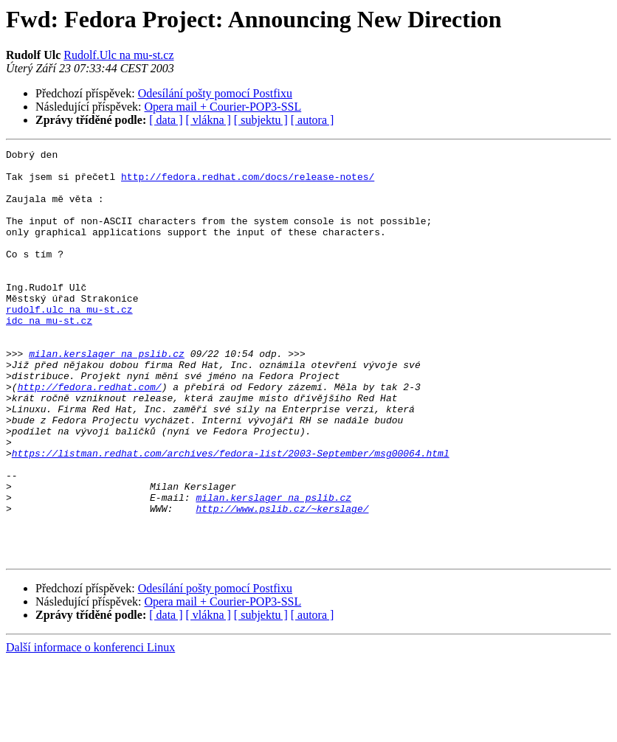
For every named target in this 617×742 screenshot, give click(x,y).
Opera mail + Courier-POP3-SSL (223, 106)
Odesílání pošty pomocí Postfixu (215, 93)
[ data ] (165, 120)
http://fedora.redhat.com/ (90, 435)
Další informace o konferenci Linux (90, 729)
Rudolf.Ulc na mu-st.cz (118, 55)
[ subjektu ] (261, 120)
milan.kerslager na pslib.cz (107, 395)
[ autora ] (312, 120)
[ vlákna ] (208, 120)
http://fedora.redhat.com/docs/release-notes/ (247, 183)
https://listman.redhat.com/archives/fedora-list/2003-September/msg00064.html (230, 514)
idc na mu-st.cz (49, 355)
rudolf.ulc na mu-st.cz (69, 342)
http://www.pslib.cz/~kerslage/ (282, 581)
